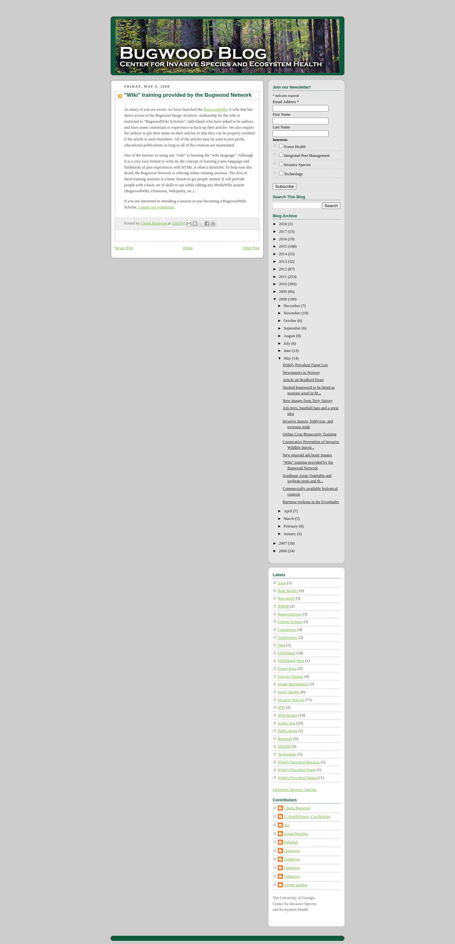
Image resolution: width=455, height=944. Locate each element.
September (293, 328)
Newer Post (124, 248)
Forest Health (295, 147)
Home (188, 248)
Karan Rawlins (296, 833)
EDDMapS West (291, 660)
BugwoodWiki (215, 109)
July (287, 343)
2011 (283, 277)
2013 (283, 261)
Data (281, 645)
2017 (283, 231)
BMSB (283, 606)
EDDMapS (286, 653)
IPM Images (287, 715)
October (291, 320)
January (290, 534)
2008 (283, 299)
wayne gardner (296, 885)
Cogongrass (287, 629)
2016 (283, 239)
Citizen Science (290, 622)
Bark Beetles (288, 591)
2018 (283, 224)
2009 (283, 291)
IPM (281, 707)
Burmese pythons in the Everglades (311, 502)
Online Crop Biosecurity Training (310, 434)
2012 (283, 269)
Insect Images (289, 692)
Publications (287, 731)
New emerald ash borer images (307, 455)
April (288, 511)
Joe (286, 825)
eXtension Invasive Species (295, 789)
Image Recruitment (293, 684)
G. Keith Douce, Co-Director (307, 816)
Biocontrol (286, 598)
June (288, 351)
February (291, 526)
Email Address (286, 102)
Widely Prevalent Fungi (297, 770)
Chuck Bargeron (297, 808)
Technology (293, 174)
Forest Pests (287, 668)
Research (285, 739)
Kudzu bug (286, 723)
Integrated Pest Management (307, 155)
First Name (281, 114)
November (292, 313)
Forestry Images (291, 676)
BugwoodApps (290, 614)
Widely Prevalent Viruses (298, 777)
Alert (282, 583)
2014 (283, 254)
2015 (283, 246)
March (289, 518)
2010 (283, 284)
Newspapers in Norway (301, 372)
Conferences (288, 637)
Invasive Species (297, 165)
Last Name (281, 127)
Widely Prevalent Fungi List (305, 365)
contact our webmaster (156, 207)
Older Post (250, 248)
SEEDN (284, 746)
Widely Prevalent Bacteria (299, 762)
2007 (283, 543)
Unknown (292, 850)
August (290, 336)
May (288, 358)
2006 (283, 551)
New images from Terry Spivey (308, 400)
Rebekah (291, 842)
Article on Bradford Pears (303, 380)
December (292, 306)
